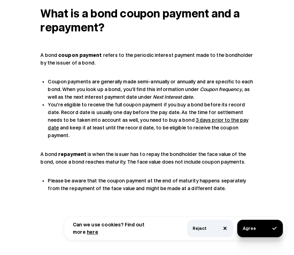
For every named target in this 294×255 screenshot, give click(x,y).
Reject (210, 228)
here (92, 232)
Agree (260, 228)
